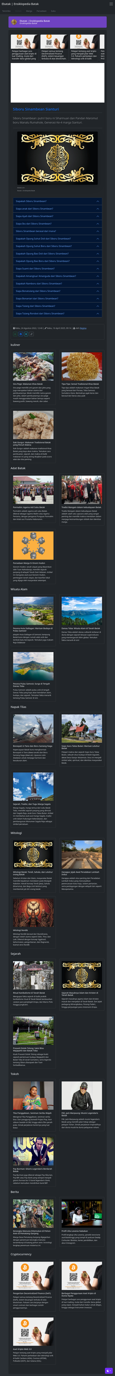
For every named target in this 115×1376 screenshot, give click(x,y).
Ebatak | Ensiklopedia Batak (20, 4)
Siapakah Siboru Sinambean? (31, 201)
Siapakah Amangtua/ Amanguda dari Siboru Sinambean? (46, 276)
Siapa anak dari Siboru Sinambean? (34, 208)
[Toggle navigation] (111, 4)
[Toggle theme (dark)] (109, 1371)
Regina (83, 328)
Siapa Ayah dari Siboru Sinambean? (34, 216)
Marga (29, 11)
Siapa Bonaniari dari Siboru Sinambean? (37, 298)
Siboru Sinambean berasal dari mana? (36, 231)
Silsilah (18, 11)
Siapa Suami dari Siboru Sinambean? (35, 268)
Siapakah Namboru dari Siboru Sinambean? (39, 283)
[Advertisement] (57, 83)
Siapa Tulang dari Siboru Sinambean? (35, 306)
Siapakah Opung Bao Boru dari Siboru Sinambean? (43, 261)
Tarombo (6, 11)
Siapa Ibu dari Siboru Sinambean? (34, 223)
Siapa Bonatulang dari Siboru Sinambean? (38, 291)
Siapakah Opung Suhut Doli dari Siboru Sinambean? (43, 238)
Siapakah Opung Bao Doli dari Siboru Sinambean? (42, 253)
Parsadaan (42, 11)
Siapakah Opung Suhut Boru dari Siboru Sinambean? (44, 246)
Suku (53, 11)
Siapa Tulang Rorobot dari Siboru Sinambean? (40, 313)
